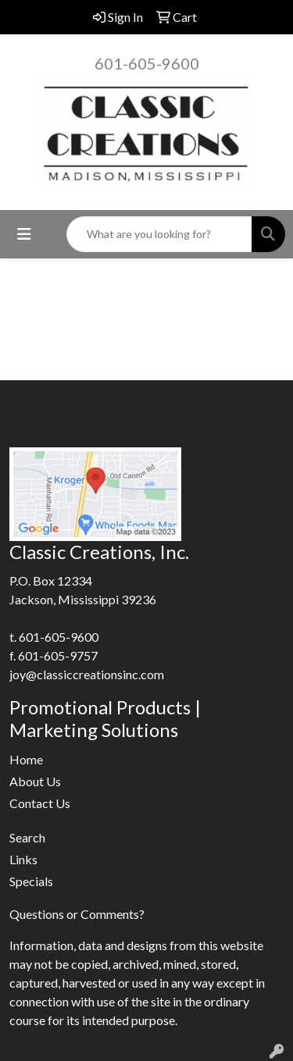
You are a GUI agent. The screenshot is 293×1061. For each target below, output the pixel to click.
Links (23, 859)
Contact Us (39, 803)
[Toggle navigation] (24, 234)
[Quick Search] (159, 234)
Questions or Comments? (77, 913)
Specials (31, 881)
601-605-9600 (147, 63)
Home (26, 759)
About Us (35, 781)
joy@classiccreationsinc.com (86, 674)
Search (27, 837)
